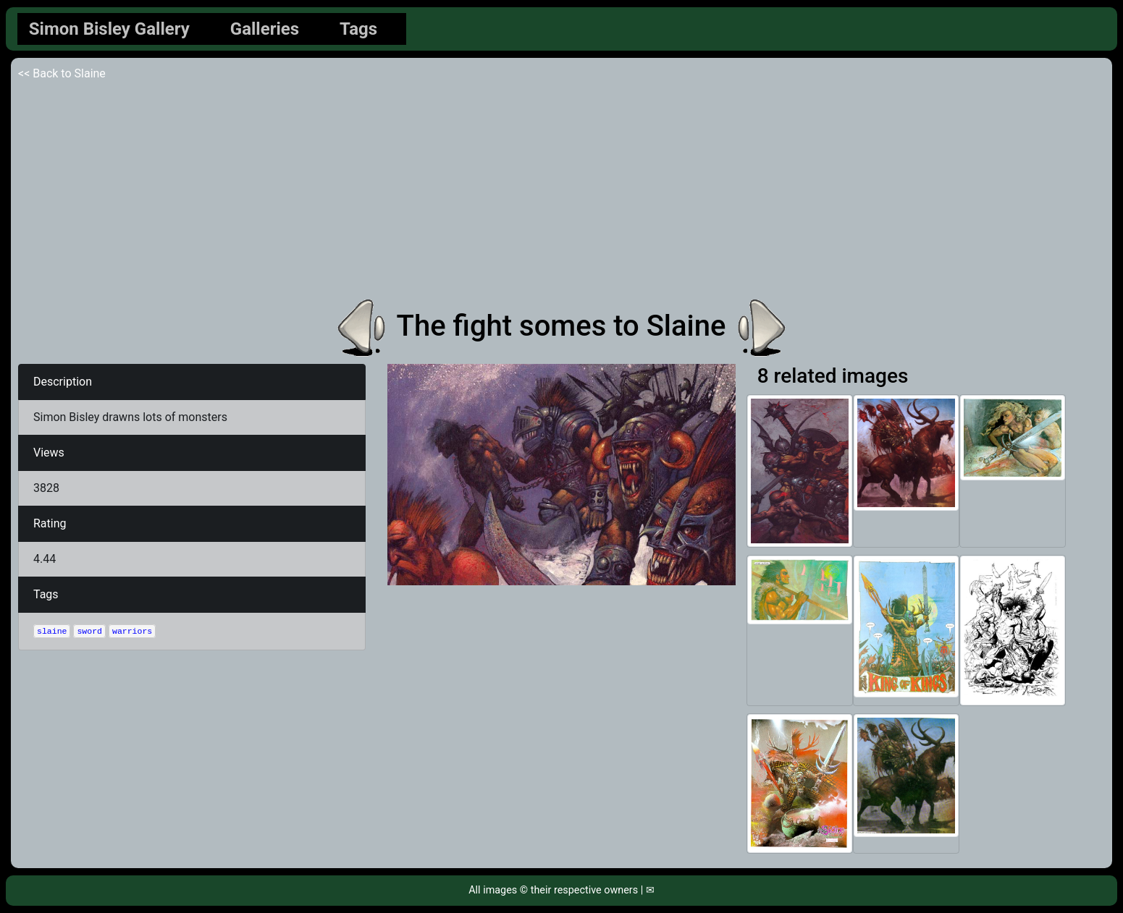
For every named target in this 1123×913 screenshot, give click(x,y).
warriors (132, 631)
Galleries (264, 29)
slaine (52, 631)
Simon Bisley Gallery (109, 29)
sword (89, 631)
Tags (358, 29)
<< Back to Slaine (62, 73)
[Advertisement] (561, 191)
